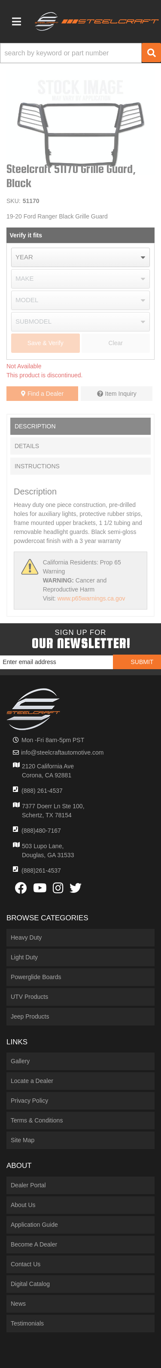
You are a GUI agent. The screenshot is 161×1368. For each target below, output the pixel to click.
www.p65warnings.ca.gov (91, 598)
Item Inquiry (121, 393)
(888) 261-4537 (42, 790)
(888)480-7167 (41, 830)
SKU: (13, 200)
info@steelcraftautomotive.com (62, 752)
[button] (80, 53)
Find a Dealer (42, 393)
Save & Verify (45, 343)
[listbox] (80, 257)
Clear (116, 343)
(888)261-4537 (41, 870)
